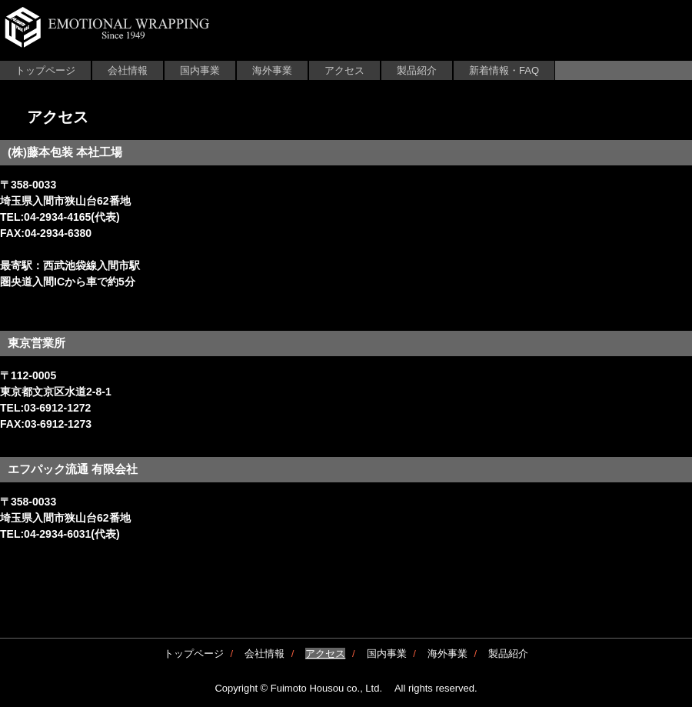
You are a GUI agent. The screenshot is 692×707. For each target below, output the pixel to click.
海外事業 (272, 70)
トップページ (45, 70)
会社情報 (128, 70)
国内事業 (200, 70)
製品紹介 (417, 70)
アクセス (344, 70)
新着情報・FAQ (504, 70)
